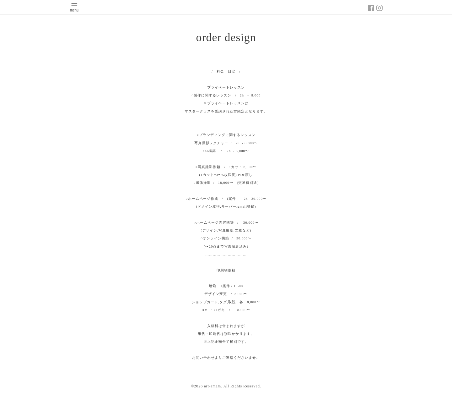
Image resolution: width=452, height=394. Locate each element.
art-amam (212, 386)
